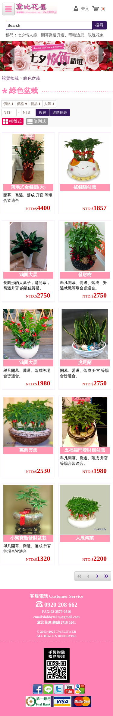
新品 (35, 104)
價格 (8, 104)
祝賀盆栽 (10, 78)
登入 (85, 8)
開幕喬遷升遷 (52, 35)
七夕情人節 (27, 35)
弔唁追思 (76, 35)
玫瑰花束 (96, 35)
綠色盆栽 (31, 78)
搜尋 (99, 25)
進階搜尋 (59, 112)
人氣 (49, 104)
